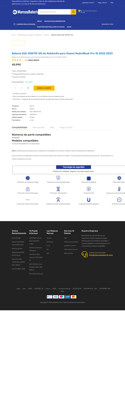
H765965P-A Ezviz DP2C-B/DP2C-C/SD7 (35, 241)
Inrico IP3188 (16, 238)
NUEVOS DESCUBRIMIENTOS (54, 21)
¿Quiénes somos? (88, 3)
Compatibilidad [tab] (19, 127)
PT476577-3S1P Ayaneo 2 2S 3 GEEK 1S (36, 257)
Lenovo (49, 238)
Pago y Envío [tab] (66, 127)
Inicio (39, 21)
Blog (69, 27)
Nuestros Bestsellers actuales (51, 27)
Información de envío (71, 249)
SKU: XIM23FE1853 (19, 71)
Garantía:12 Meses (19, 77)
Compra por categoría (24, 24)
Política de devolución (71, 242)
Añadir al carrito (44, 88)
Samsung (50, 242)
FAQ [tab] (52, 127)
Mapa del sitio (68, 253)
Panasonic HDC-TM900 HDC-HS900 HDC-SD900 (18, 262)
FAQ (112, 3)
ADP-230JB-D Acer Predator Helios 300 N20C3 (35, 267)
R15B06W (16, 138)
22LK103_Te (38, 289)
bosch (48, 289)
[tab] (18, 42)
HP (47, 249)
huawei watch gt (64, 289)
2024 (30, 289)
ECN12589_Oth (105, 289)
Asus (48, 245)
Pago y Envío (102, 3)
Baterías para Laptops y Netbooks (30, 35)
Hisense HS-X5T (17, 248)
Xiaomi (46, 35)
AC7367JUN (77, 289)
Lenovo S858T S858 (18, 269)
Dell (48, 253)
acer (24, 289)
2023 (54, 289)
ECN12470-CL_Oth (90, 289)
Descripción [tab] (39, 127)
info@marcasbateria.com (101, 255)
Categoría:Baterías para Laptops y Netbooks (28, 74)
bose (62, 291)
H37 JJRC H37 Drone (36, 274)
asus (18, 289)
